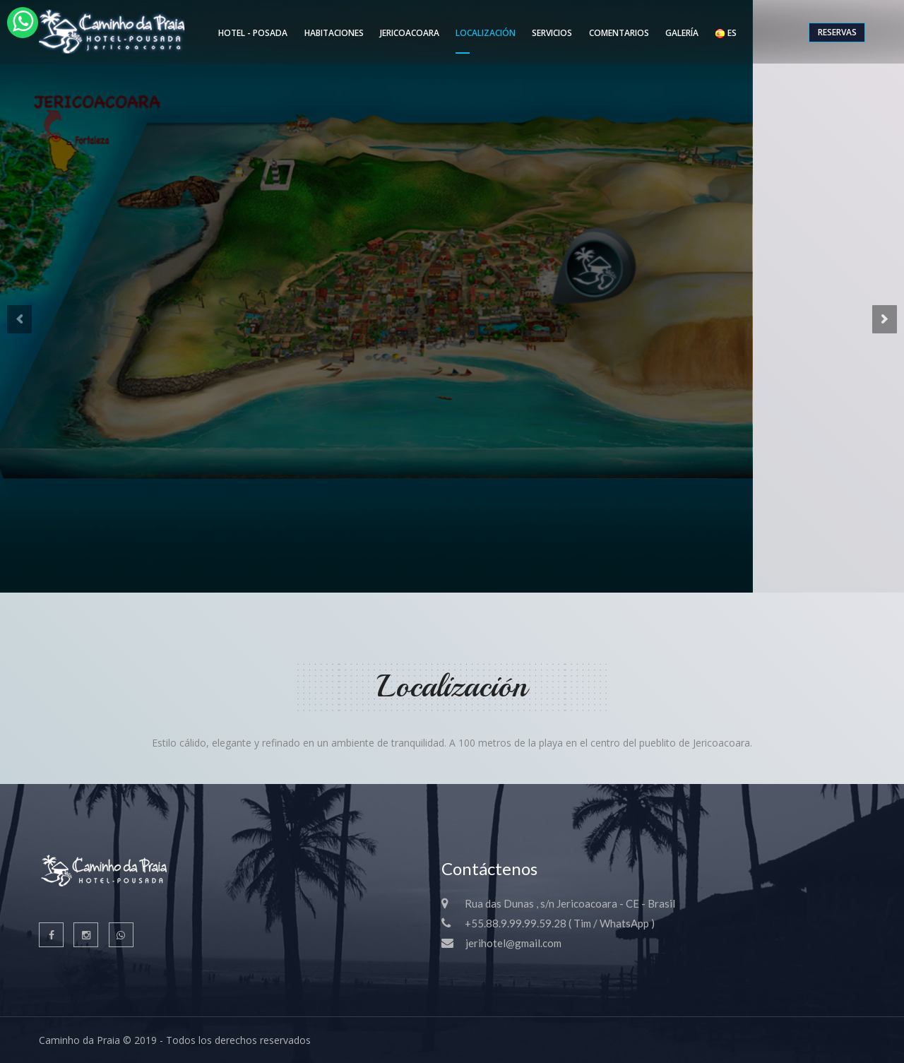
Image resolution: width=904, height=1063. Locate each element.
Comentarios (619, 33)
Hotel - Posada (252, 33)
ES (726, 33)
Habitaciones (334, 33)
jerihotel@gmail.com (513, 943)
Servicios (552, 33)
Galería (681, 33)
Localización (486, 33)
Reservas (837, 32)
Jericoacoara (409, 33)
